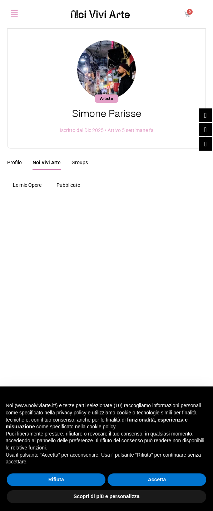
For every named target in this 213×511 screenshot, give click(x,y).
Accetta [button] (157, 479)
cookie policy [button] (101, 426)
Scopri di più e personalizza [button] (106, 496)
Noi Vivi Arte (100, 14)
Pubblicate (68, 185)
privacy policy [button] (71, 412)
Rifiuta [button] (56, 479)
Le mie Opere (27, 185)
